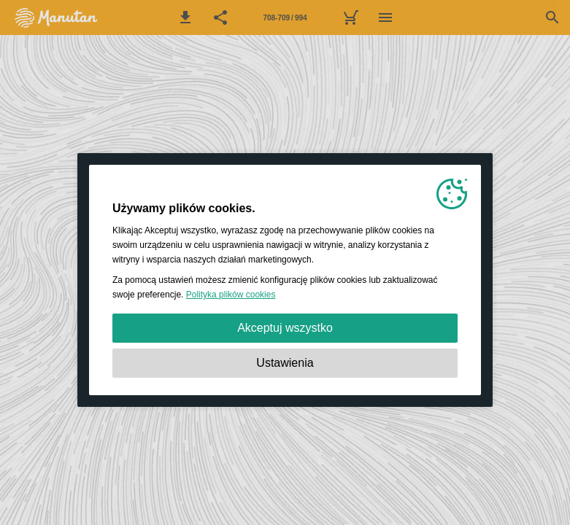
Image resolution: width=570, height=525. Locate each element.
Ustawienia (284, 363)
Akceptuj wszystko (285, 328)
